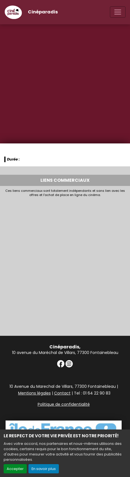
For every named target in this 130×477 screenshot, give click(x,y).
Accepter (15, 468)
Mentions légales (34, 393)
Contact (62, 393)
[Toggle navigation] (118, 12)
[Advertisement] (65, 265)
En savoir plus (44, 468)
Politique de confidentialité (64, 404)
